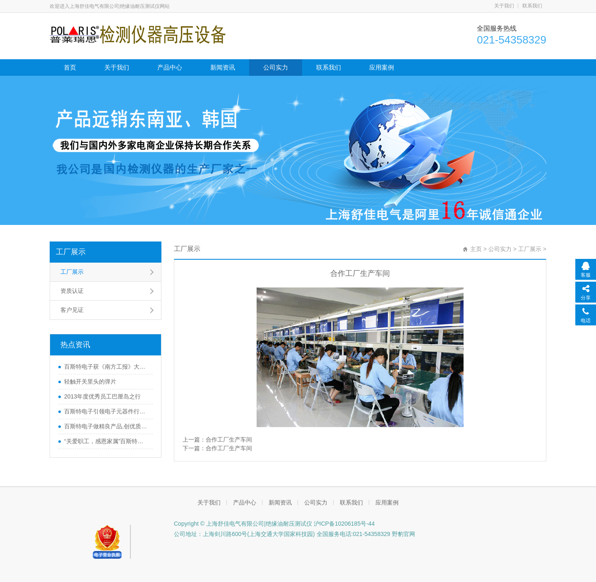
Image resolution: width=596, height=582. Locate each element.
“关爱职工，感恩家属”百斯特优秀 (106, 441)
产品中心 (169, 67)
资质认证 (72, 290)
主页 (476, 249)
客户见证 (72, 310)
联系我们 (532, 6)
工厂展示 (71, 252)
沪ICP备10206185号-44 (343, 523)
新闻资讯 (222, 67)
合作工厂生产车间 (229, 439)
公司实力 (275, 67)
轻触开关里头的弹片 (90, 381)
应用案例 (381, 67)
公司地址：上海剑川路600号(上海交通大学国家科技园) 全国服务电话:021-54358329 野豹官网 (294, 534)
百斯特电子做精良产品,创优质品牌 (106, 426)
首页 (70, 67)
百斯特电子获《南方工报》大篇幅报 (106, 366)
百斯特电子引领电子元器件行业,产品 (106, 411)
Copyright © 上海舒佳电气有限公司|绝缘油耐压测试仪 (243, 523)
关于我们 (504, 6)
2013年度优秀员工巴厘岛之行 (102, 396)
